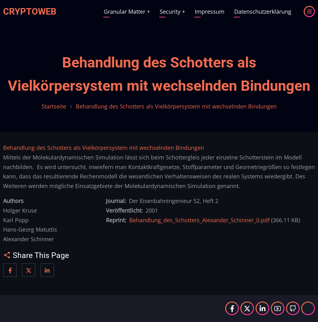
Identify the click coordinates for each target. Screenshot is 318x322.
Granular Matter (127, 11)
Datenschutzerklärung (262, 11)
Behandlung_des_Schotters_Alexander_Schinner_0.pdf (199, 220)
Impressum (210, 11)
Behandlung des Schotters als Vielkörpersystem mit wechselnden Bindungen (103, 147)
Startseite (54, 106)
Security (172, 11)
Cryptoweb (30, 11)
